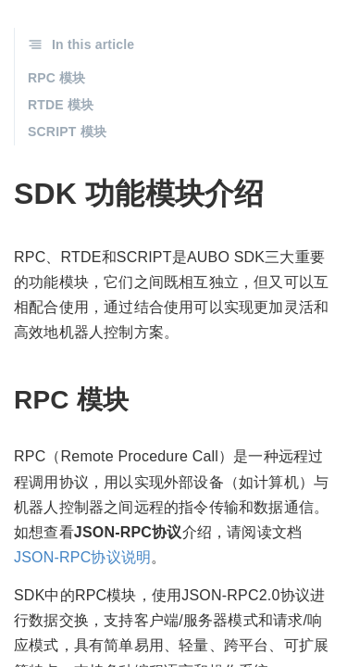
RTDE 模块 (60, 104)
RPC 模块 (57, 77)
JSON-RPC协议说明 (82, 557)
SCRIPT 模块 (67, 131)
